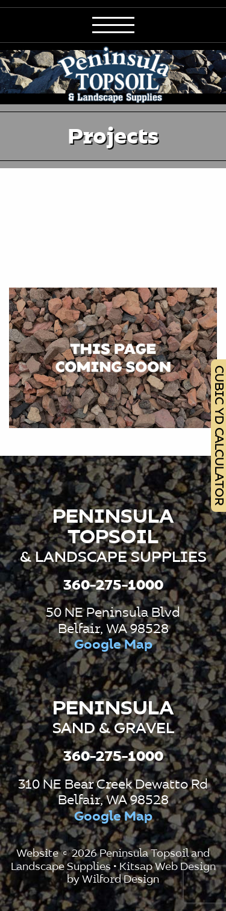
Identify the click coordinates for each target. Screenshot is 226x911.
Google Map (113, 645)
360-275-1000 (113, 585)
